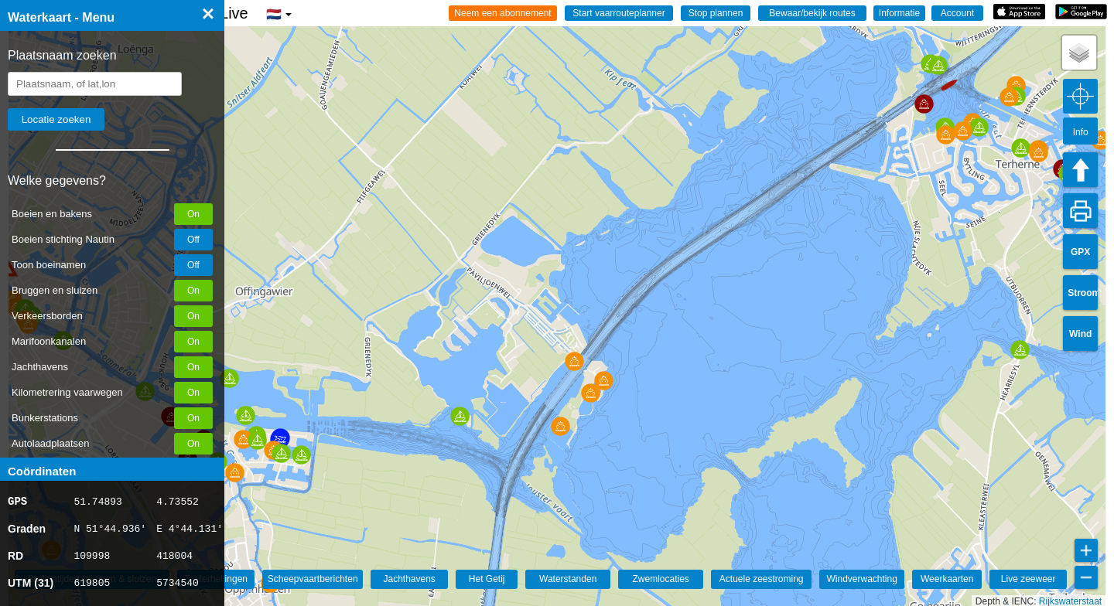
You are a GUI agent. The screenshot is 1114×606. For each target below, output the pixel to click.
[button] (234, 472)
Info (1080, 132)
